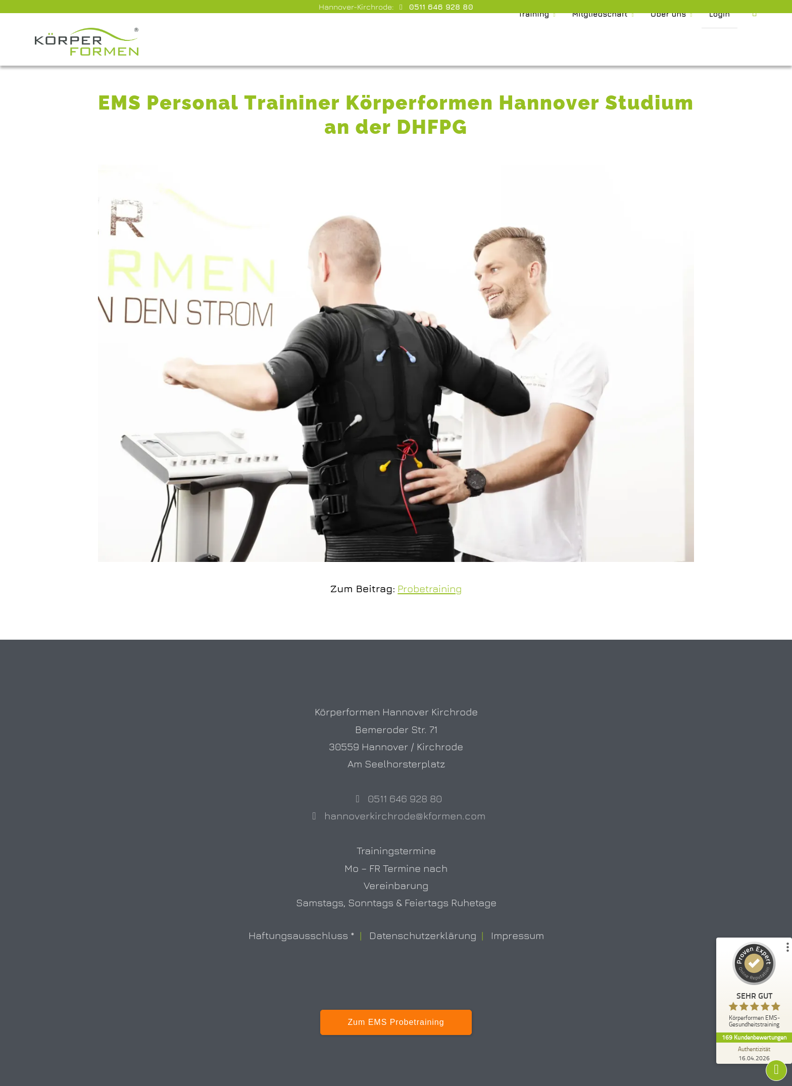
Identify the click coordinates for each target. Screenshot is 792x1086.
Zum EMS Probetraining (396, 1022)
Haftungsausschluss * (302, 935)
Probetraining (430, 588)
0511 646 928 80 (440, 6)
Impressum (517, 935)
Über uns (666, 41)
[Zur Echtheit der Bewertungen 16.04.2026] (754, 1053)
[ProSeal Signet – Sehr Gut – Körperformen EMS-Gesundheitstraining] (754, 987)
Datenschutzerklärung (422, 935)
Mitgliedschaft (592, 41)
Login (719, 41)
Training (521, 41)
